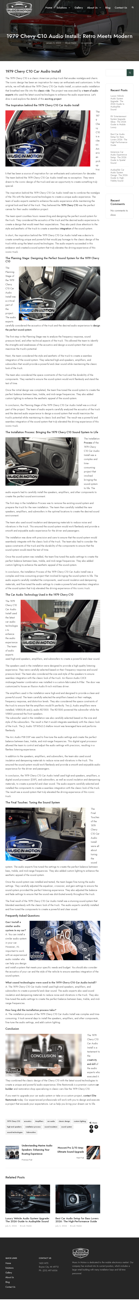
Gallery (79, 7)
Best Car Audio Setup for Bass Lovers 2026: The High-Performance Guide (77, 1229)
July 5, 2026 (11, 1235)
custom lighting (80, 1131)
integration (65, 238)
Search (130, 82)
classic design (64, 1131)
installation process (33, 1136)
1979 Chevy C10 (69, 215)
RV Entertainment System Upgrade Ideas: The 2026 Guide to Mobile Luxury (118, 132)
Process (88, 452)
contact (87, 1105)
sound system (66, 1136)
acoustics (27, 1131)
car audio (51, 1131)
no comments (87, 52)
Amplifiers (39, 1131)
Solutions (62, 7)
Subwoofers (31, 1142)
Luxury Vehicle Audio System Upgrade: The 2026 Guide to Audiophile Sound (27, 1229)
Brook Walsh (70, 52)
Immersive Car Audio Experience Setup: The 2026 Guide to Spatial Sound (118, 167)
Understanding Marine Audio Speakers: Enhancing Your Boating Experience (37, 1159)
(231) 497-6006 (50, 1280)
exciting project (53, 108)
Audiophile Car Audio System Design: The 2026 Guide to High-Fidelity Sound (119, 185)
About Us (92, 7)
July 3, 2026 (61, 1235)
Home (48, 7)
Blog (107, 7)
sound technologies (15, 1142)
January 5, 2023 (53, 52)
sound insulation (51, 1136)
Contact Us (121, 7)
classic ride (44, 100)
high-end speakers (14, 1136)
